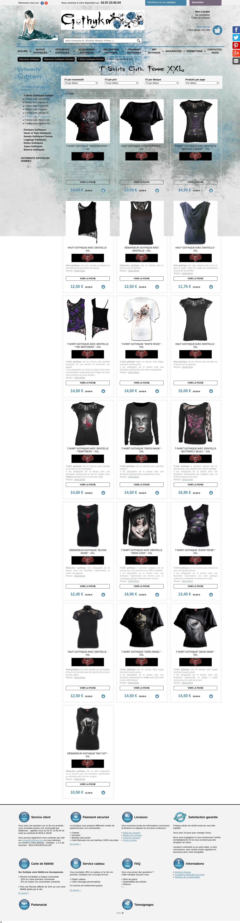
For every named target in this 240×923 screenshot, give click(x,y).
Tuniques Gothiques (35, 129)
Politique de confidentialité (187, 875)
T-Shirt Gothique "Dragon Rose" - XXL (87, 147)
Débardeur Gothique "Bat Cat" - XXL (87, 753)
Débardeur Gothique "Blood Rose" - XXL (87, 550)
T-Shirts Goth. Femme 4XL (37, 123)
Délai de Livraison (131, 831)
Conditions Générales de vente (190, 873)
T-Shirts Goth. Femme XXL (120, 59)
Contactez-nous (215, 51)
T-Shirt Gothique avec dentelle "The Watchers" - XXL (87, 345)
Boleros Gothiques (34, 149)
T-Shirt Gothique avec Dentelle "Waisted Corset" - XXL (195, 147)
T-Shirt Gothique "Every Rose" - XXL (195, 550)
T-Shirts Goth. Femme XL (37, 113)
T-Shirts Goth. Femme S (36, 102)
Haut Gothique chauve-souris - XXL (141, 147)
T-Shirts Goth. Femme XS (37, 99)
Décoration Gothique (111, 51)
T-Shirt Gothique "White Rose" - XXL (141, 345)
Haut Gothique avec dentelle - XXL (88, 249)
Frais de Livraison (131, 836)
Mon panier (203, 26)
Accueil (23, 51)
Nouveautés (173, 51)
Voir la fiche (88, 182)
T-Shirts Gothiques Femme (91, 59)
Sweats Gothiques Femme (38, 136)
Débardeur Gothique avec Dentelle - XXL (141, 249)
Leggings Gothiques (35, 139)
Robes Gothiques (33, 143)
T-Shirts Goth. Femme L (36, 109)
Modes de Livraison (132, 833)
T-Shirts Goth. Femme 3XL (37, 120)
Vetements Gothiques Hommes (35, 159)
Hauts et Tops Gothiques (37, 133)
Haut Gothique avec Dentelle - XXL (195, 345)
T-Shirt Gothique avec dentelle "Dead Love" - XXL (141, 550)
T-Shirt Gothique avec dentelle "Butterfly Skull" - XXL (195, 449)
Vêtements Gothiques (62, 51)
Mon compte (202, 11)
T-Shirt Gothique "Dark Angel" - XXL (141, 652)
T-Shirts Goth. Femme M (36, 106)
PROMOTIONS (195, 51)
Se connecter (202, 14)
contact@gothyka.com (32, 838)
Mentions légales (183, 870)
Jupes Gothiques (33, 146)
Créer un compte (200, 17)
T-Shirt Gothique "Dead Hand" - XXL (195, 652)
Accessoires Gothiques (86, 51)
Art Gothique (154, 51)
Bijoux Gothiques (40, 51)
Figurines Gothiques (134, 51)
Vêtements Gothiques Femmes (59, 59)
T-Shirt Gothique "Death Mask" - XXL (141, 449)
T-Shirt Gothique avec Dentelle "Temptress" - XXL (87, 449)
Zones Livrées (130, 838)
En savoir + (75, 842)
